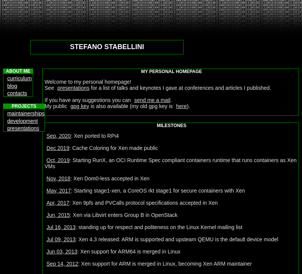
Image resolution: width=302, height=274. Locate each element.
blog (12, 86)
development (22, 121)
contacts (17, 93)
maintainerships (26, 113)
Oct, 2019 (58, 160)
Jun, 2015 (58, 215)
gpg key (79, 106)
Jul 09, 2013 (60, 239)
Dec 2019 (57, 148)
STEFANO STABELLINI (107, 47)
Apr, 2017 (57, 203)
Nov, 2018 (58, 178)
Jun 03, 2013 (61, 252)
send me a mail (152, 100)
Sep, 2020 (58, 136)
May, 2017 (58, 191)
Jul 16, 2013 (60, 227)
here (181, 106)
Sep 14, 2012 (62, 264)
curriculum (19, 78)
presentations (73, 88)
